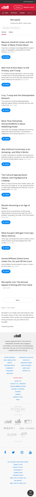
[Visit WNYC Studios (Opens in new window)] (28, 422)
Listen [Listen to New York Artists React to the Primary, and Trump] (6, 84)
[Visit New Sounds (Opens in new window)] (27, 428)
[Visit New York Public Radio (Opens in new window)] (18, 409)
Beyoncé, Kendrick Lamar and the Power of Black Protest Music (17, 43)
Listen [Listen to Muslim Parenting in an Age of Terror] (6, 222)
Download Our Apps (26, 357)
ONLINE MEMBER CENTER (18, 386)
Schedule (22, 13)
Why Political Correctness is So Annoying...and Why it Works (15, 150)
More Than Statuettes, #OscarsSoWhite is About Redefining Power (13, 124)
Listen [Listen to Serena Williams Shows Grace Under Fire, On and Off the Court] (6, 271)
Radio (6, 13)
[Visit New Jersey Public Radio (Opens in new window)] (9, 435)
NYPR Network (29, 2)
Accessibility (18, 470)
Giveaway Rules (18, 475)
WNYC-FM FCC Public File (18, 478)
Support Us (26, 370)
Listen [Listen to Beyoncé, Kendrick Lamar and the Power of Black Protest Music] (6, 57)
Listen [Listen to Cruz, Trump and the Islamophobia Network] (6, 110)
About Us (18, 381)
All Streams (14, 13)
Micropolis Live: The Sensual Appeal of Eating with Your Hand (16, 283)
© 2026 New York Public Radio (18, 462)
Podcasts (26, 360)
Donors (18, 391)
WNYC (20, 23)
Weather (10, 373)
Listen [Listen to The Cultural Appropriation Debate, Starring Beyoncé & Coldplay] (6, 194)
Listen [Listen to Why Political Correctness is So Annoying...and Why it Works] (6, 164)
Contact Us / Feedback (18, 383)
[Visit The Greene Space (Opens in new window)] (27, 435)
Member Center (29, 7)
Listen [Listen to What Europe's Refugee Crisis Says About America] (6, 248)
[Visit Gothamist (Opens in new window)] (18, 422)
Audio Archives (26, 365)
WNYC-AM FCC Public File (18, 483)
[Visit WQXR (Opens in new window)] (9, 428)
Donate (18, 7)
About (11, 32)
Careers (18, 394)
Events (9, 362)
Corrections (18, 472)
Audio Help (26, 368)
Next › (18, 300)
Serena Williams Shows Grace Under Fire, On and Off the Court (16, 260)
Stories (3, 32)
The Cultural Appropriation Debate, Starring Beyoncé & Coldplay (14, 178)
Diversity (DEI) (18, 397)
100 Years (30, 13)
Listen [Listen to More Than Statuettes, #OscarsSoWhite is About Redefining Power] (6, 138)
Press (18, 399)
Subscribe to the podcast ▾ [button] (11, 28)
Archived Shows (26, 362)
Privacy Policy (18, 467)
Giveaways (9, 370)
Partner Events (9, 365)
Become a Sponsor (18, 389)
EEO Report (18, 480)
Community (10, 368)
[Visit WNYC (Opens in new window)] (8, 421)
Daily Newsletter (10, 360)
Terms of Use (18, 464)
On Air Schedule (9, 357)
